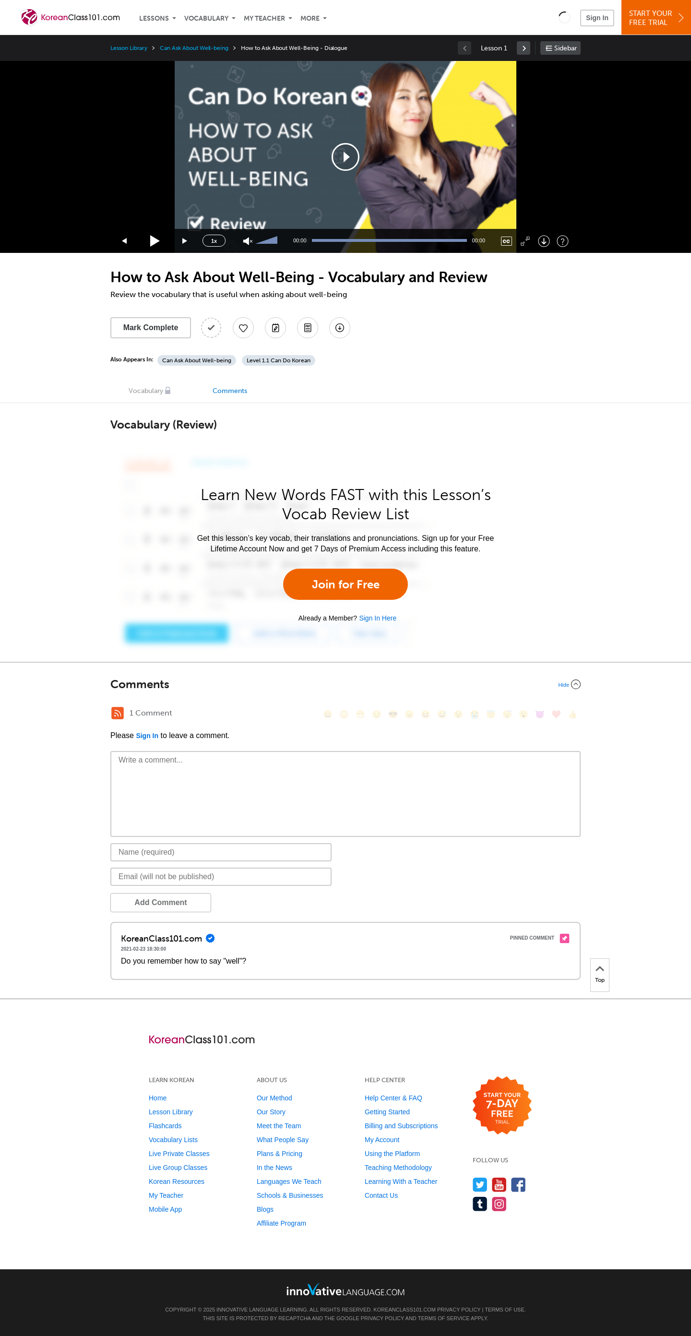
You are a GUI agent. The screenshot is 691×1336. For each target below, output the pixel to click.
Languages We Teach (289, 1181)
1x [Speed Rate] (214, 241)
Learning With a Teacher (401, 1181)
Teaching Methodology (398, 1167)
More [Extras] (310, 18)
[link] (523, 48)
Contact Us (381, 1195)
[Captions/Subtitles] (506, 241)
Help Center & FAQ (393, 1098)
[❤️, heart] (556, 714)
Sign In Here (377, 618)
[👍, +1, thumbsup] (572, 714)
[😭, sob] (474, 714)
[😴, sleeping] (507, 714)
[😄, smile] (328, 714)
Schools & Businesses (290, 1195)
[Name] (221, 852)
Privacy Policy (458, 1309)
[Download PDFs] (307, 327)
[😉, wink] (458, 714)
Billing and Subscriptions (401, 1126)
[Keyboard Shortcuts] (563, 241)
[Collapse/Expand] (345, 684)
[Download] (544, 241)
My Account (382, 1140)
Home (158, 1098)
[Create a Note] (275, 327)
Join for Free (346, 584)
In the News (274, 1167)
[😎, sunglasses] (393, 714)
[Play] (155, 241)
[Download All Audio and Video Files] (339, 327)
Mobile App (165, 1209)
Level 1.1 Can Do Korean (278, 360)
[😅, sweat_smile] (442, 714)
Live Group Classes (178, 1167)
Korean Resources (176, 1181)
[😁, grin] (360, 714)
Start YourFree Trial (657, 18)
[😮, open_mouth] (523, 714)
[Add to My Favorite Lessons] (243, 327)
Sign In (597, 18)
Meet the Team (279, 1126)
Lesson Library (128, 48)
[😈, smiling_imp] (540, 714)
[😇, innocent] (491, 714)
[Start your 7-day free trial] (502, 1105)
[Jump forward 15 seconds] (185, 241)
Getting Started (387, 1112)
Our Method (274, 1098)
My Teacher (264, 18)
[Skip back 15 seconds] (125, 241)
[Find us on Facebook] (518, 1184)
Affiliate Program (281, 1223)
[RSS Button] (117, 713)
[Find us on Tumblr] (480, 1203)
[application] (345, 157)
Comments (230, 391)
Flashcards (165, 1126)
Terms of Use (504, 1309)
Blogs (265, 1209)
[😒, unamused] (377, 714)
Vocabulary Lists (173, 1140)
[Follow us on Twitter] (480, 1184)
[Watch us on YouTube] (499, 1184)
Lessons (154, 18)
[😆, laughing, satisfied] (425, 714)
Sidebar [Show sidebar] (565, 48)
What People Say (283, 1140)
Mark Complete (151, 327)
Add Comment (160, 902)
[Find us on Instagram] (499, 1203)
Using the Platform (392, 1153)
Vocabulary (206, 18)
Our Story (271, 1112)
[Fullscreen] (525, 241)
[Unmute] (248, 241)
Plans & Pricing (279, 1153)
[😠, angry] (409, 714)
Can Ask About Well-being (194, 48)
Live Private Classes (179, 1153)
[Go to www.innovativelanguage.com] (345, 1289)
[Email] (221, 877)
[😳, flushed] (344, 714)
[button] (564, 17)
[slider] (267, 241)
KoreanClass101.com (404, 1309)
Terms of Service (444, 1318)
